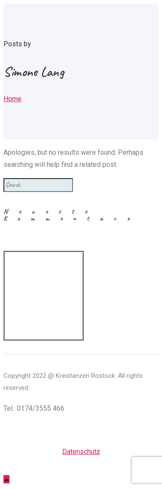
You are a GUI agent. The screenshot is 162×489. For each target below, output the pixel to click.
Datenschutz (81, 451)
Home (12, 99)
